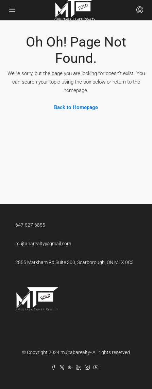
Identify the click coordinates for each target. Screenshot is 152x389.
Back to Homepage (76, 107)
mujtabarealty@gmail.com (43, 243)
